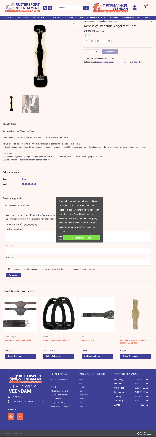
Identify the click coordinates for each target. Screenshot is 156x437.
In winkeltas (109, 52)
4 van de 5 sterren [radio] (33, 225)
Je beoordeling (14, 229)
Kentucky (137, 62)
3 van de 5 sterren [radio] (30, 225)
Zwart (24, 179)
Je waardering (14, 224)
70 (32, 184)
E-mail (9, 257)
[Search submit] (86, 8)
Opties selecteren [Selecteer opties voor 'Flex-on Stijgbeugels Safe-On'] (53, 356)
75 (35, 184)
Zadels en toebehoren (108, 21)
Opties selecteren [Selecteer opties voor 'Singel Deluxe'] (92, 356)
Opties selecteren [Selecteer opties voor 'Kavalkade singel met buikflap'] (15, 356)
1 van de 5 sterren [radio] (25, 225)
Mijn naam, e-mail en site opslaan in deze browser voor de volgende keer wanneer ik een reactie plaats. (53, 269)
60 (26, 184)
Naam (9, 246)
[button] (10, 18)
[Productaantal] (91, 51)
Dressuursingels (91, 21)
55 (23, 184)
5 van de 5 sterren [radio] (36, 225)
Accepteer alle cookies (81, 238)
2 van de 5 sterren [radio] (27, 225)
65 (29, 184)
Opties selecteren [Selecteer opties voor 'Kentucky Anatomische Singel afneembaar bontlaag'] (130, 356)
